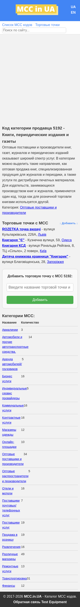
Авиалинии (10, 329)
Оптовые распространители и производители (15, 476)
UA (73, 7)
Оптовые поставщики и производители (12, 459)
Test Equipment (54, 602)
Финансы (8, 585)
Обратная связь (26, 602)
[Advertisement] (40, 76)
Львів (42, 234)
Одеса (67, 240)
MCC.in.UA (33, 596)
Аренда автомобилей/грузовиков (12, 364)
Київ (43, 251)
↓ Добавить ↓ (69, 223)
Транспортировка (14, 578)
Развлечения (11, 547)
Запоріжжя (55, 262)
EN (73, 12)
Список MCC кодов (17, 25)
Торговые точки (47, 25)
